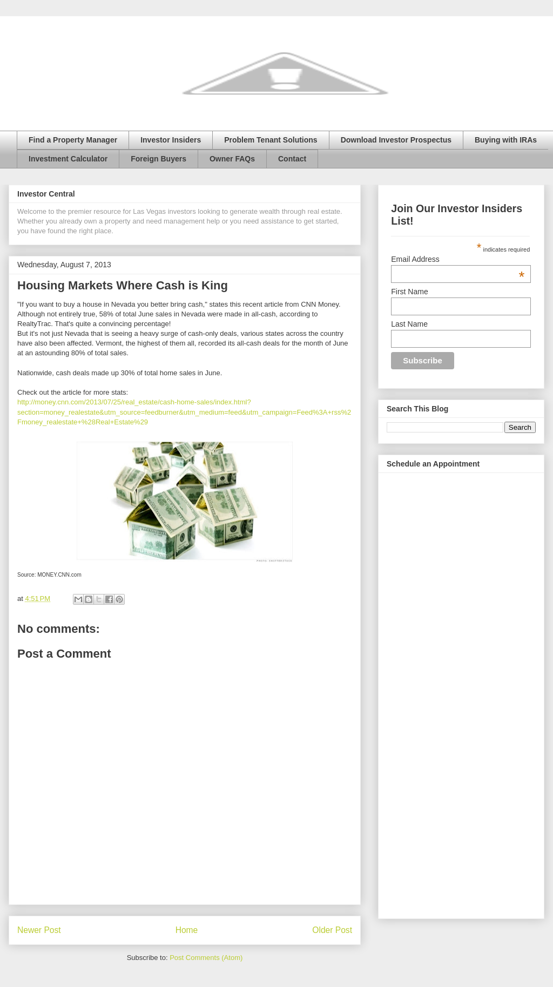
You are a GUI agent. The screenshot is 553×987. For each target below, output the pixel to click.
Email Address (457, 259)
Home (187, 930)
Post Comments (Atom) (206, 958)
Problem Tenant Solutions (270, 140)
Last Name (409, 324)
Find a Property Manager (73, 140)
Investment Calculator (68, 158)
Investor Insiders (170, 140)
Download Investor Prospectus (396, 140)
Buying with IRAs (506, 140)
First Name (409, 291)
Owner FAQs (232, 158)
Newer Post (39, 930)
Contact (292, 158)
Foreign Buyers (158, 158)
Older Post (332, 930)
